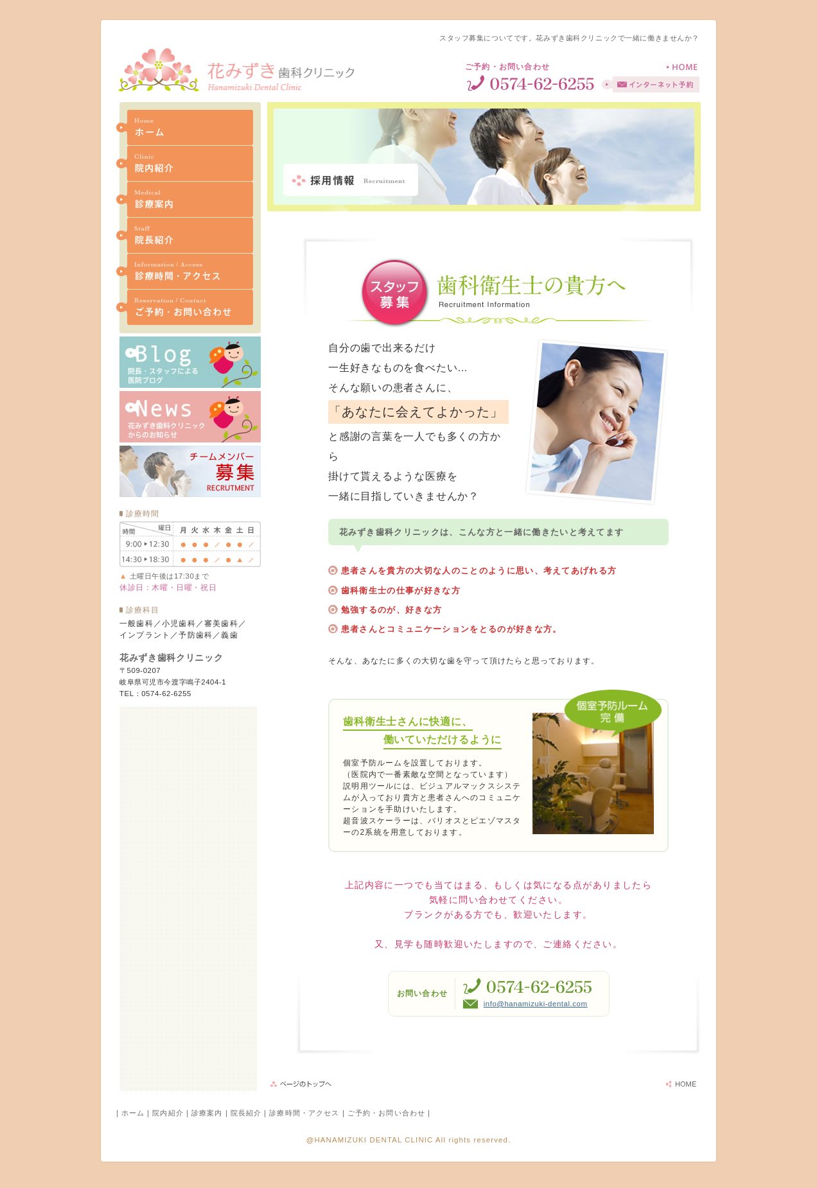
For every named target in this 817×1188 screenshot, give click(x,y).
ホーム (133, 1113)
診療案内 (207, 1113)
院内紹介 (168, 1113)
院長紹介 (246, 1113)
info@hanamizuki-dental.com (536, 1004)
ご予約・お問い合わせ (386, 1113)
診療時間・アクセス (304, 1113)
